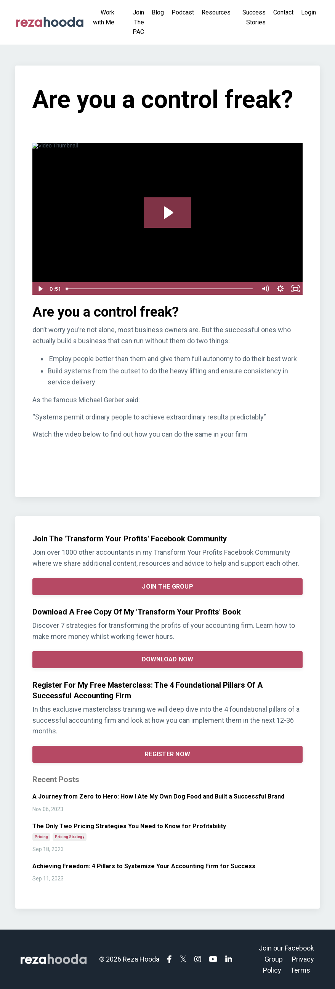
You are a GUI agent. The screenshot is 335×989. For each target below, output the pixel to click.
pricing (41, 837)
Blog (158, 12)
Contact (283, 12)
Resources (216, 12)
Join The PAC (138, 22)
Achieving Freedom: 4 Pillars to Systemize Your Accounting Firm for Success (143, 866)
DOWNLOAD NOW (168, 659)
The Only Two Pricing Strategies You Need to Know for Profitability (129, 826)
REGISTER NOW (167, 754)
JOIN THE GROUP (167, 586)
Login (308, 12)
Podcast (183, 12)
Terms (300, 970)
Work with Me (103, 17)
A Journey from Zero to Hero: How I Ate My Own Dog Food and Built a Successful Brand (158, 796)
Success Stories (254, 17)
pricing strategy (69, 837)
